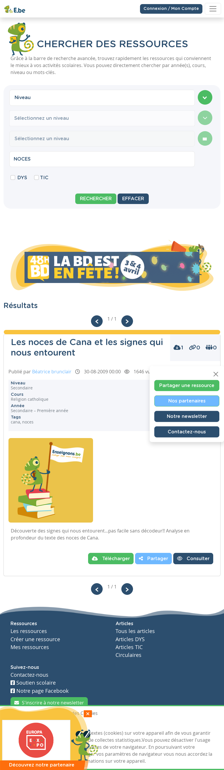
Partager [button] (153, 558)
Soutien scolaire (33, 682)
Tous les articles (135, 631)
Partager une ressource (186, 385)
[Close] (215, 374)
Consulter (193, 558)
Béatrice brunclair (51, 371)
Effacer (133, 198)
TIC (44, 177)
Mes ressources (29, 647)
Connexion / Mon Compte (171, 8)
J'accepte (24, 724)
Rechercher (96, 198)
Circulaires (128, 655)
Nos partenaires (187, 401)
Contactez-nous (187, 432)
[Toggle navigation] (213, 9)
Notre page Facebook (39, 691)
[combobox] (102, 98)
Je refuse (51, 724)
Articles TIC (129, 647)
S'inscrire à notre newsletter (49, 702)
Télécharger (111, 558)
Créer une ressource (35, 639)
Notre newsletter (187, 416)
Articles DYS (130, 639)
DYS (22, 177)
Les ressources (28, 631)
